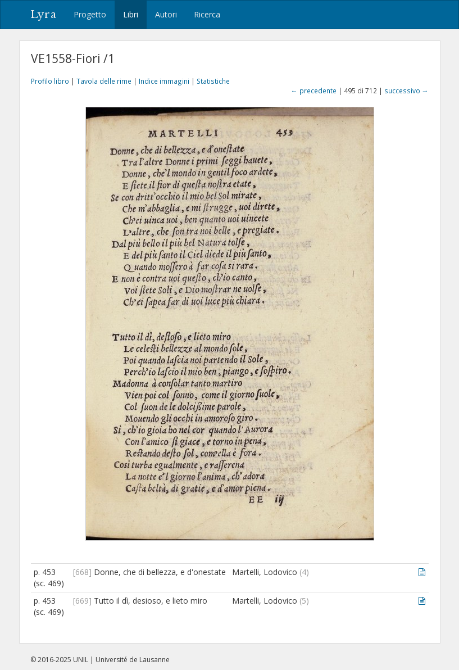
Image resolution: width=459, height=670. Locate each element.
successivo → (406, 90)
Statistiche (213, 80)
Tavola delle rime (103, 80)
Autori (166, 14)
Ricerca (207, 14)
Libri (130, 14)
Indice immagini (164, 80)
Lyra (43, 14)
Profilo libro (50, 80)
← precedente (314, 90)
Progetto (90, 14)
